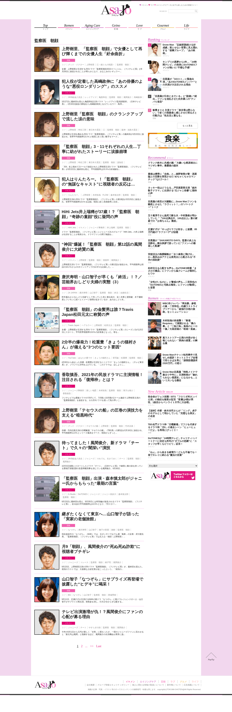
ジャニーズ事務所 (97, 227)
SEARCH (163, 11)
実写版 (116, 358)
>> (91, 646)
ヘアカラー (87, 325)
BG (69, 595)
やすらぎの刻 (95, 627)
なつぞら (72, 530)
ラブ (172, 681)
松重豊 (124, 358)
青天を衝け (128, 390)
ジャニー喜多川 (109, 494)
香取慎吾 (67, 393)
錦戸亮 (108, 562)
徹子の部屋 (104, 530)
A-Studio (72, 494)
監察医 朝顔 (123, 65)
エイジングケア (148, 681)
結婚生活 (125, 293)
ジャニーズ (90, 458)
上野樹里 (90, 65)
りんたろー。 (74, 195)
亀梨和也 (103, 97)
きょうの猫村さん (102, 358)
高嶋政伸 (138, 97)
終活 (116, 293)
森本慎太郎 (116, 195)
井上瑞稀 (111, 227)
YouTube (72, 358)
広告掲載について (192, 685)
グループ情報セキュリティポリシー (113, 685)
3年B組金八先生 (75, 97)
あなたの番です (85, 358)
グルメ (183, 681)
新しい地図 (91, 390)
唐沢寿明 (83, 293)
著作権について (174, 685)
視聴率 (106, 260)
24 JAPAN (72, 293)
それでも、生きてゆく (107, 458)
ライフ (195, 681)
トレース (84, 562)
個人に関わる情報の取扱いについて (148, 685)
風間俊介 (128, 97)
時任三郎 (82, 130)
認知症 (120, 162)
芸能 (68, 60)
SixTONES (83, 494)
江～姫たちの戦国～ (106, 65)
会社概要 (91, 685)
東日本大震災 (95, 130)
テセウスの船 (92, 426)
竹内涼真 (129, 426)
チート (122, 458)
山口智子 (94, 293)
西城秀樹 (112, 595)
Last (98, 646)
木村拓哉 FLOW (100, 195)
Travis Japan (73, 325)
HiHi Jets (72, 227)
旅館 (113, 530)
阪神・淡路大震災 (130, 130)
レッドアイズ (91, 97)
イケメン (68, 93)
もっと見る (187, 126)
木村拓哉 (103, 390)
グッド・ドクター (76, 65)
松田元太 (108, 325)
